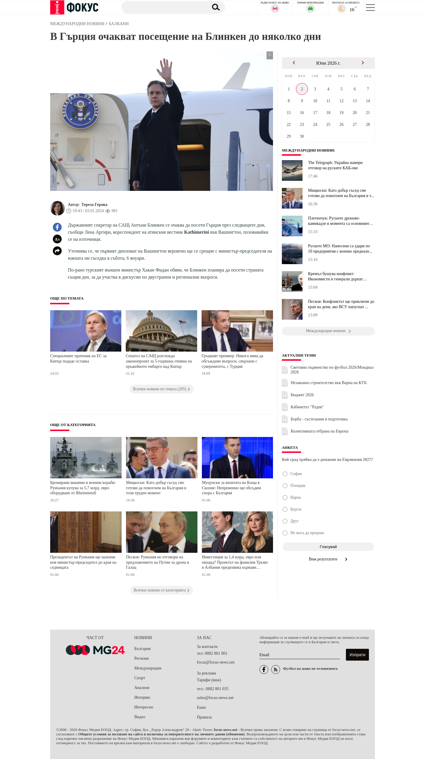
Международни (147, 668)
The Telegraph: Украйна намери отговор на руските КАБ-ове (335, 165)
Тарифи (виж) (209, 680)
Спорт (139, 678)
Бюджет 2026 (302, 395)
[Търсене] (162, 7)
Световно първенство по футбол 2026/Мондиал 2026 (332, 369)
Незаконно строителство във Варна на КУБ (329, 383)
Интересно (143, 707)
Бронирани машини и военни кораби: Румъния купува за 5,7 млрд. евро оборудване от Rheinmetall (83, 487)
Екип (201, 707)
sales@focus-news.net (215, 697)
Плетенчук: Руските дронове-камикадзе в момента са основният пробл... (338, 221)
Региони (141, 658)
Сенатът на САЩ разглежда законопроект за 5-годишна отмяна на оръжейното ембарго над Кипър (159, 361)
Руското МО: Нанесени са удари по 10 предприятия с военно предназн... (340, 248)
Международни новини (308, 150)
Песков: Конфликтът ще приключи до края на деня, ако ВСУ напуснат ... (341, 304)
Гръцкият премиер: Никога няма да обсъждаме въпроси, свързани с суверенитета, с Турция (232, 361)
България (142, 648)
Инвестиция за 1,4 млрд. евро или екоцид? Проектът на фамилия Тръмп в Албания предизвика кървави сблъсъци (235, 563)
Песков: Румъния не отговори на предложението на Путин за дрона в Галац (157, 562)
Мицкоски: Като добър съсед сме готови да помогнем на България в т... (341, 193)
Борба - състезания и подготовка (319, 419)
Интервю (142, 697)
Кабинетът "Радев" (307, 407)
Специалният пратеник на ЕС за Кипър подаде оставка (78, 358)
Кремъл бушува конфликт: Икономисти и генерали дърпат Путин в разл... (335, 277)
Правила (204, 717)
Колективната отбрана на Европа (319, 431)
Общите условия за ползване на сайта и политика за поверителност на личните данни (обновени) (161, 734)
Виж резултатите (328, 559)
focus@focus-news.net (216, 662)
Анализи (141, 687)
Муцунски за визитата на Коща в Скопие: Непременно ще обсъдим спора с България (231, 487)
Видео (139, 717)
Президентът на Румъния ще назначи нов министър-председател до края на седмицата (83, 562)
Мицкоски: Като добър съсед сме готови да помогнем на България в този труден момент (156, 487)
